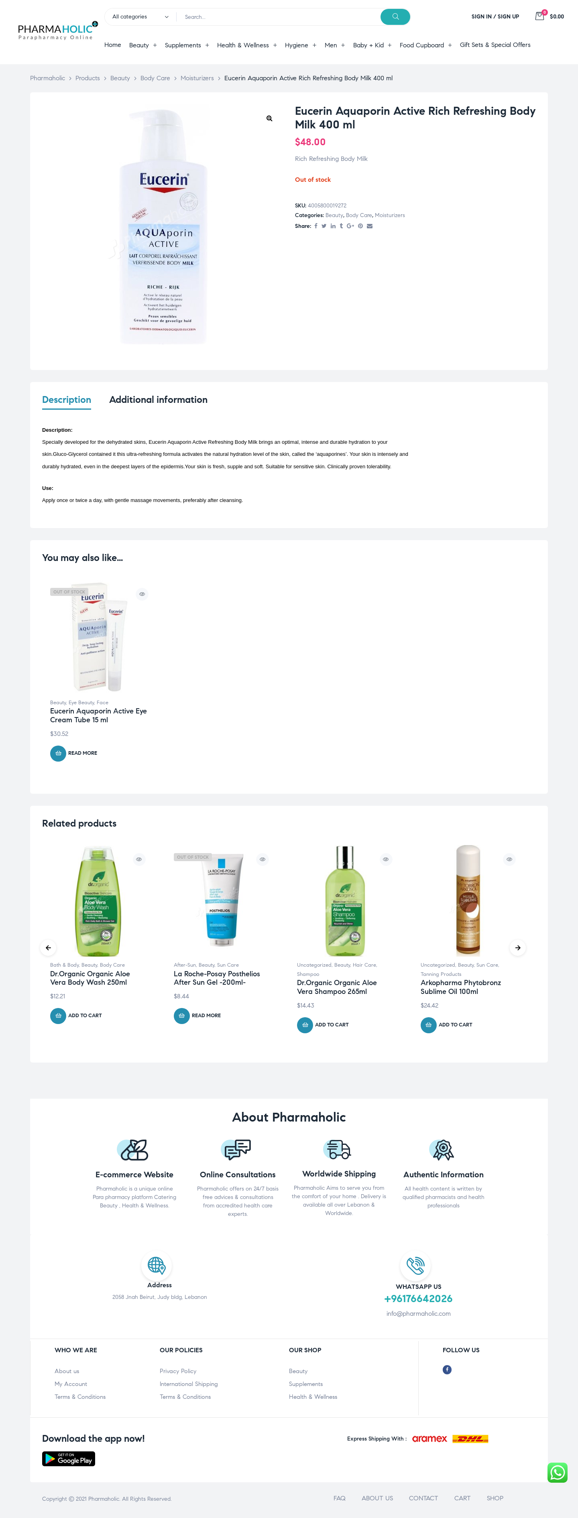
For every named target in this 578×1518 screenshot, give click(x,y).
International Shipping (189, 1385)
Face (102, 704)
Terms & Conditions (80, 1398)
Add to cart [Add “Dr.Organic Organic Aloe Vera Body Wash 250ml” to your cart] (85, 1017)
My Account (71, 1385)
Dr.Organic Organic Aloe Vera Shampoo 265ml (337, 989)
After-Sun (185, 966)
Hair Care (364, 966)
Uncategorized (314, 966)
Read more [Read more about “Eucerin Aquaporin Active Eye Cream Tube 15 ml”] (82, 755)
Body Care (359, 215)
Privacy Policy (178, 1372)
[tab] (66, 405)
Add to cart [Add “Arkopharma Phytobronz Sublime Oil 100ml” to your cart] (455, 1027)
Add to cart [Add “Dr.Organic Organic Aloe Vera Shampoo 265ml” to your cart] (332, 1027)
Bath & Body (64, 966)
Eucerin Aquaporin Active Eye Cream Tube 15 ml (98, 717)
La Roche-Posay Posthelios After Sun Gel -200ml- (217, 980)
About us (67, 1372)
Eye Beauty (81, 704)
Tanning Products (441, 976)
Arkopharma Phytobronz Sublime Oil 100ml (461, 989)
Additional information (158, 400)
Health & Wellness (313, 1398)
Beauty (334, 215)
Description (66, 400)
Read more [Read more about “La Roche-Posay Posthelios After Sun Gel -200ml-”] (206, 1017)
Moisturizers (390, 215)
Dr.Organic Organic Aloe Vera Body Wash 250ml (90, 980)
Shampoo (308, 976)
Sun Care (228, 966)
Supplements (306, 1385)
